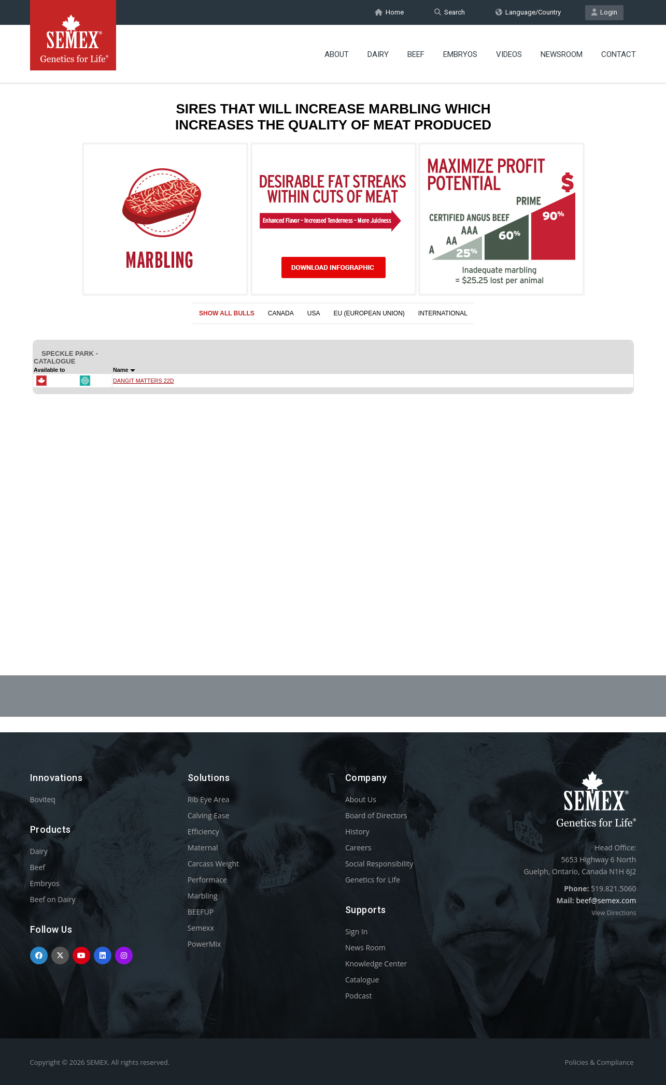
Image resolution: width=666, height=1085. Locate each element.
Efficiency (203, 831)
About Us (360, 799)
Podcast (358, 996)
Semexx (201, 928)
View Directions (613, 912)
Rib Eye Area (209, 799)
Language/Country (528, 12)
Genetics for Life (372, 880)
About (336, 54)
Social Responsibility (379, 864)
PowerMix (204, 944)
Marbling (203, 896)
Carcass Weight (213, 864)
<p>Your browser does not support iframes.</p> (333, 351)
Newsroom (562, 54)
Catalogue (362, 980)
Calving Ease (209, 815)
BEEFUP (201, 912)
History (357, 831)
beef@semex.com (606, 900)
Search (449, 12)
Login (604, 12)
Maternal (203, 847)
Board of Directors (376, 815)
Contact (618, 54)
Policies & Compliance (599, 1062)
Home (389, 12)
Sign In (356, 931)
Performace (207, 880)
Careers (358, 847)
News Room (365, 947)
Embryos (460, 54)
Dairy (378, 54)
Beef (415, 54)
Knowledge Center (376, 963)
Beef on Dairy (53, 899)
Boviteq (42, 799)
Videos (509, 54)
